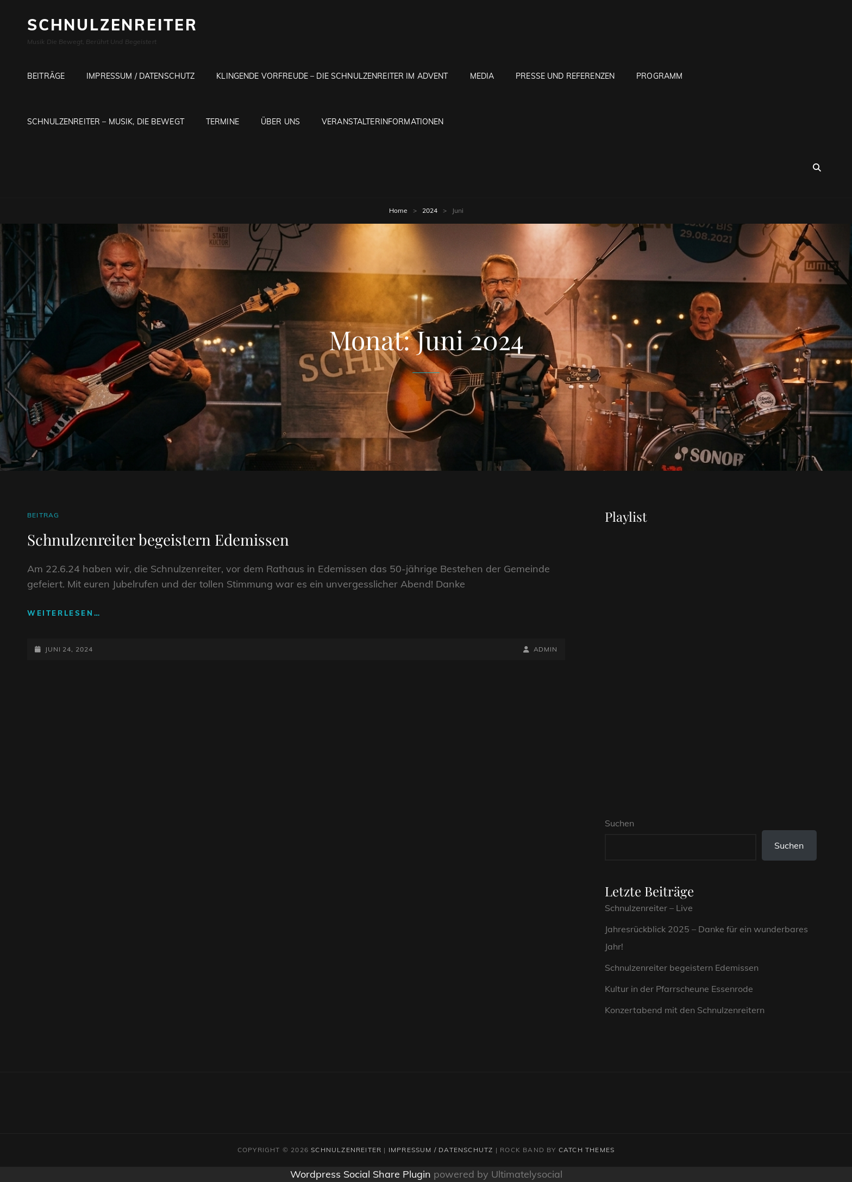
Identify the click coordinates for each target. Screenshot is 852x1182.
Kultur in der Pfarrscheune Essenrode (679, 988)
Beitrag (43, 515)
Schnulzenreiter (112, 24)
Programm (659, 76)
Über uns (280, 122)
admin (546, 649)
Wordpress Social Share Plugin (362, 1174)
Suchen (619, 823)
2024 (429, 210)
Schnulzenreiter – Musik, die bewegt (105, 122)
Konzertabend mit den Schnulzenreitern (685, 1009)
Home (398, 210)
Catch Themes (587, 1150)
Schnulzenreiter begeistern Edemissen (158, 539)
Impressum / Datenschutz (140, 76)
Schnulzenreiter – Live (649, 907)
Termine (222, 122)
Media (482, 76)
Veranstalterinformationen (383, 122)
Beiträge (46, 76)
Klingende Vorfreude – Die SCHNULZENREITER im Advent (332, 76)
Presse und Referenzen (565, 76)
